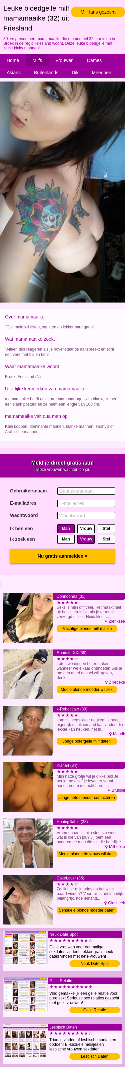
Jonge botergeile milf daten (87, 741)
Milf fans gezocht (97, 12)
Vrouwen (64, 60)
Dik (75, 72)
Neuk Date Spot (95, 963)
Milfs (37, 60)
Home (13, 60)
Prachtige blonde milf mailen (87, 628)
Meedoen (101, 72)
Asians (14, 72)
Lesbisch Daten (95, 1056)
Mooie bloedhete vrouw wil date (87, 854)
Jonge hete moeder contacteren (86, 797)
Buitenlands (46, 72)
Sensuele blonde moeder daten (87, 910)
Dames (94, 60)
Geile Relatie (94, 1010)
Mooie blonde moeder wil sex (86, 689)
